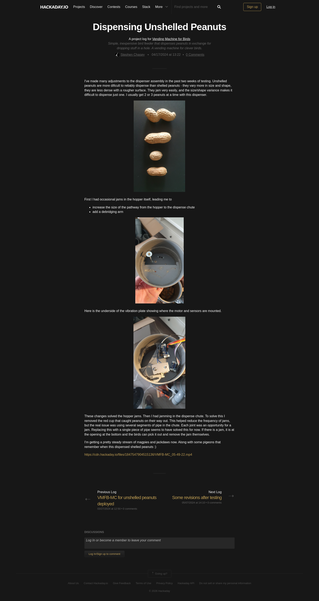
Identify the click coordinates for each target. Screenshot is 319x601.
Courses (131, 7)
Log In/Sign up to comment (104, 553)
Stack (146, 7)
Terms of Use (143, 583)
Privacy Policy (164, 583)
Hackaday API (186, 583)
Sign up (252, 7)
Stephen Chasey (130, 54)
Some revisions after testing (197, 497)
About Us (73, 583)
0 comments (130, 508)
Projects (79, 7)
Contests (113, 7)
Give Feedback (122, 583)
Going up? (159, 573)
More (162, 6)
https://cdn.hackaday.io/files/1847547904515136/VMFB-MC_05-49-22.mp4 (138, 454)
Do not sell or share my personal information (225, 583)
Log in (270, 7)
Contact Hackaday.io (96, 583)
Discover (96, 7)
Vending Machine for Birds (171, 39)
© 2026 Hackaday (159, 590)
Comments (195, 54)
